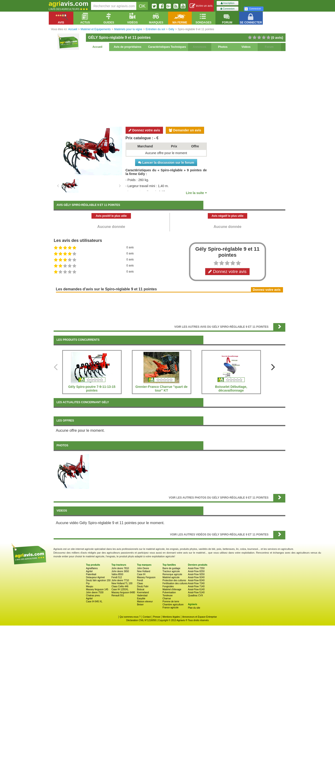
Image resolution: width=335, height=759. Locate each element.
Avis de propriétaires (127, 47)
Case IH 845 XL (94, 601)
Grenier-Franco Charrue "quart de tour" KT (161, 388)
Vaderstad (142, 595)
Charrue (167, 598)
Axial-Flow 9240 (196, 577)
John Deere (143, 568)
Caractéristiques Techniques (167, 47)
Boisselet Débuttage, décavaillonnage (231, 388)
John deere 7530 (95, 592)
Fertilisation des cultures (175, 583)
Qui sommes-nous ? (130, 617)
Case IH (141, 574)
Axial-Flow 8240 (196, 580)
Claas (140, 583)
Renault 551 (117, 595)
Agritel (89, 571)
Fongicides (168, 586)
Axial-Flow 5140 (196, 592)
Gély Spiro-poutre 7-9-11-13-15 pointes (91, 388)
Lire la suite (196, 193)
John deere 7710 (120, 580)
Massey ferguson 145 (97, 589)
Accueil (97, 47)
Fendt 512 (116, 577)
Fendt (140, 580)
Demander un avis (185, 130)
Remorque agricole (172, 574)
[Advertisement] (169, 88)
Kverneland (143, 592)
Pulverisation (169, 592)
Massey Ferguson (146, 577)
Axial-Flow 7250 (196, 568)
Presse (156, 617)
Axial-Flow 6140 (196, 589)
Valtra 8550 (117, 574)
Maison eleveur (145, 601)
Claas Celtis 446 (119, 586)
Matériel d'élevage (172, 589)
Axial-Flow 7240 (196, 583)
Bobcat (140, 589)
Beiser (140, 604)
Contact (147, 617)
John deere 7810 (120, 568)
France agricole (171, 607)
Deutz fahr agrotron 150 (98, 580)
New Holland (143, 571)
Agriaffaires (92, 568)
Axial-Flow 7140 (196, 586)
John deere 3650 (120, 571)
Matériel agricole (171, 577)
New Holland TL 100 (121, 583)
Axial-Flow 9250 (196, 574)
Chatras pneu (93, 595)
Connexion (227, 8)
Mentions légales (171, 617)
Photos (223, 47)
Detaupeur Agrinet (95, 577)
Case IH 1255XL (119, 589)
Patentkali (91, 574)
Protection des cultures (174, 580)
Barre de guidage (171, 568)
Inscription (227, 3)
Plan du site (194, 608)
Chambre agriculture (173, 604)
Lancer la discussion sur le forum (166, 162)
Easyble (141, 598)
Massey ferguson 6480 (123, 592)
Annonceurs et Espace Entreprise (199, 617)
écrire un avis (201, 6)
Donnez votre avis (144, 130)
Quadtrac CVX (195, 595)
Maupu (89, 586)
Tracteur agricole (171, 571)
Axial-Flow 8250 (196, 571)
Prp (88, 583)
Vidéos (245, 47)
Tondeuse (167, 595)
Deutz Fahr (142, 586)
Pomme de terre (171, 601)
